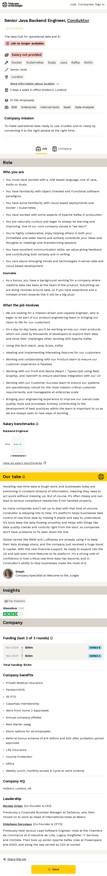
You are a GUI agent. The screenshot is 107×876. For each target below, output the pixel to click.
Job (41, 149)
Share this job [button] (14, 859)
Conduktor (78, 20)
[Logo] (12, 4)
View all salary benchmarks (22, 463)
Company (62, 149)
